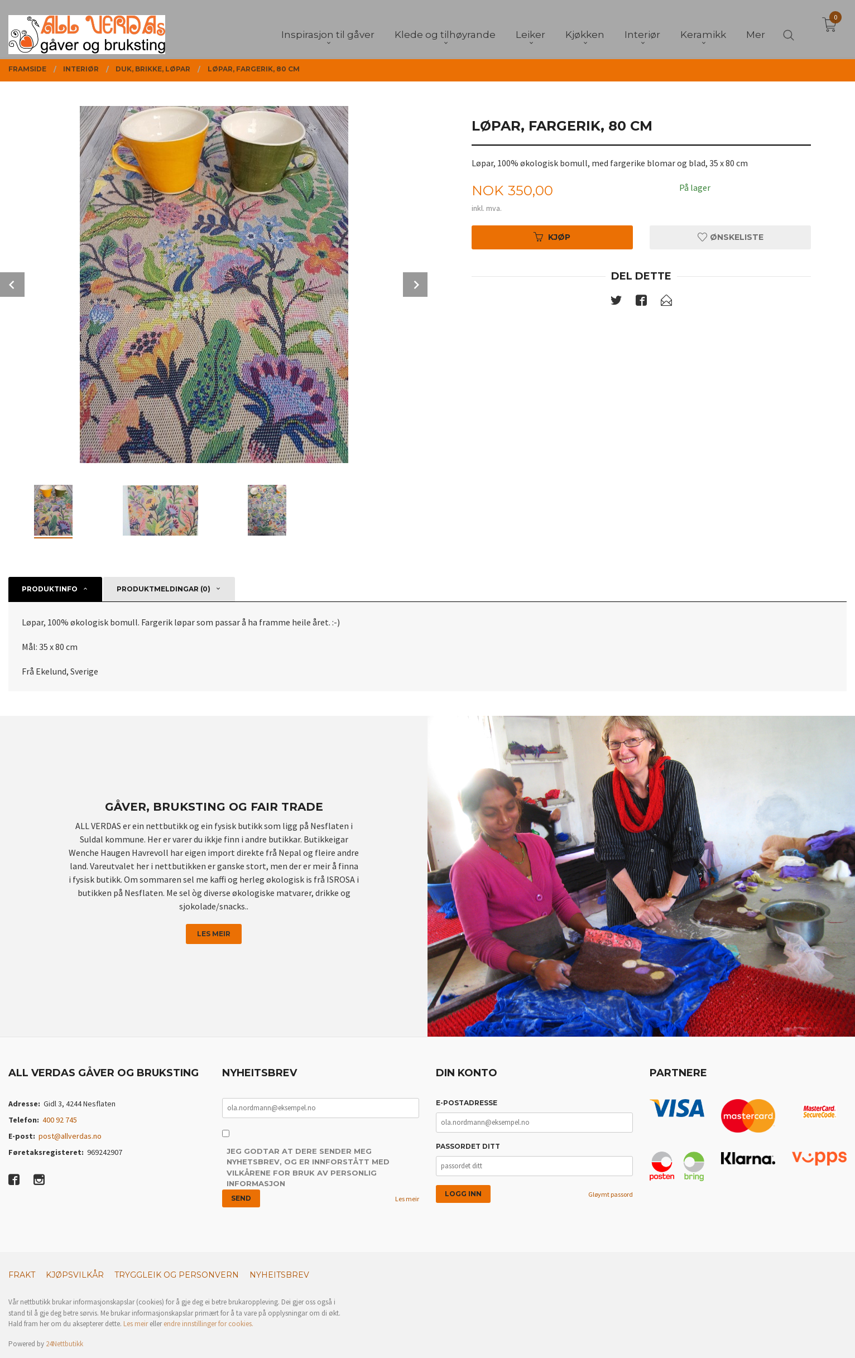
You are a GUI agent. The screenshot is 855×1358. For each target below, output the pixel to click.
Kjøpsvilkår (75, 1275)
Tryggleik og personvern (176, 1275)
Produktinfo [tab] (50, 589)
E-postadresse (466, 1103)
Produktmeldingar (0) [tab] (163, 589)
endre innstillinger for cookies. (208, 1323)
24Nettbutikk (64, 1344)
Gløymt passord (610, 1194)
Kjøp (552, 237)
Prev (12, 284)
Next (415, 284)
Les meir (213, 934)
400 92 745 (59, 1120)
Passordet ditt (468, 1146)
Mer (755, 28)
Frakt (21, 1275)
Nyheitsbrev (279, 1275)
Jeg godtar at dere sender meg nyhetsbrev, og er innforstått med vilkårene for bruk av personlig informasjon (308, 1167)
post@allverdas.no (70, 1136)
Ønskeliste (730, 237)
